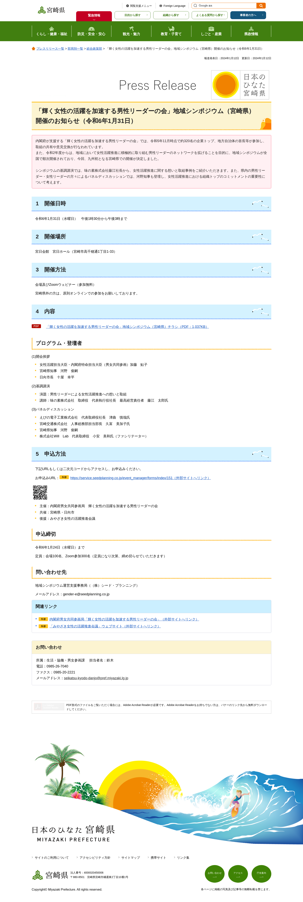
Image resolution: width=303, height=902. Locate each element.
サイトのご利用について (52, 857)
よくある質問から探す (209, 15)
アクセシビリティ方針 (95, 857)
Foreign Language (174, 5)
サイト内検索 (195, 5)
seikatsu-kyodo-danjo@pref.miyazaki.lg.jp (96, 678)
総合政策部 (94, 48)
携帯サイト (158, 857)
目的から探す (132, 15)
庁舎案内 (261, 874)
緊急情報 (94, 15)
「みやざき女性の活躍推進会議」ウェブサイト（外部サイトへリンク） (105, 626)
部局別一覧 (75, 48)
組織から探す (171, 15)
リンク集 (183, 857)
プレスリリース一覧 (50, 48)
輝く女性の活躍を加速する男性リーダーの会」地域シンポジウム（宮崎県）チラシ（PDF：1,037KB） (126, 327)
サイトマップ (130, 857)
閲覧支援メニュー (141, 5)
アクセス (238, 874)
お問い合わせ (215, 874)
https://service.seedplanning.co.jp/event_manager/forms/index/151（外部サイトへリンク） (140, 478)
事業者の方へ (248, 15)
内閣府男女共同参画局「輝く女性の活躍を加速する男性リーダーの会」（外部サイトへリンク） (124, 619)
